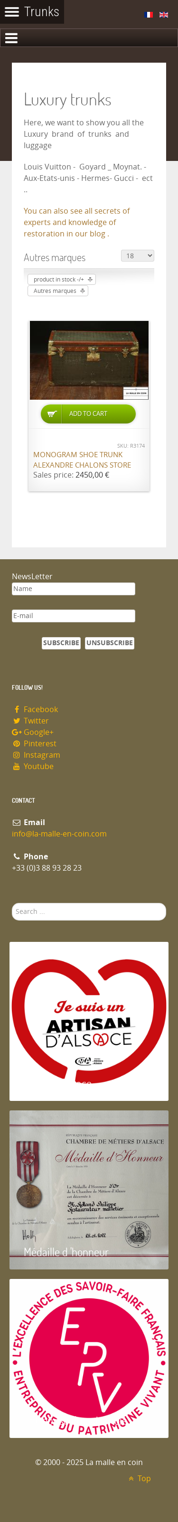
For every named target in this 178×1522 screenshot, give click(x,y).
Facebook (35, 709)
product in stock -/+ (59, 279)
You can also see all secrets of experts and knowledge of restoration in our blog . (77, 222)
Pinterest (34, 743)
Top (138, 1478)
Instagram (36, 755)
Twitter (30, 720)
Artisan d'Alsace (58, 1083)
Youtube (33, 766)
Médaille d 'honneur (66, 1251)
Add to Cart (88, 413)
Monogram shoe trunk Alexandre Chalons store (82, 460)
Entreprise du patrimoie (75, 1420)
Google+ (33, 732)
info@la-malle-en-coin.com (59, 833)
